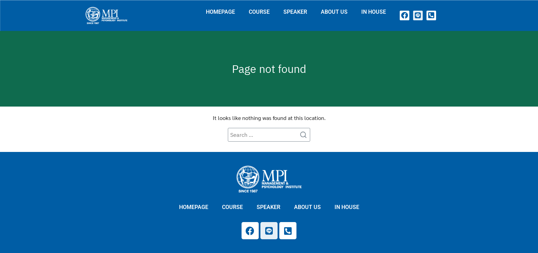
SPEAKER (295, 12)
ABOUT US (334, 12)
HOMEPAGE (220, 12)
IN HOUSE (373, 12)
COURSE (259, 12)
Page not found (269, 69)
